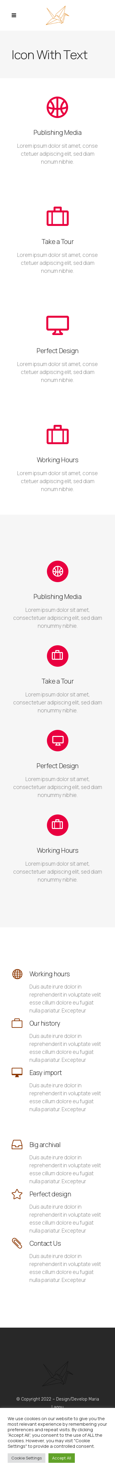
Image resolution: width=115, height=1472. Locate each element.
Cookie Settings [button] (26, 1458)
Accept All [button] (61, 1458)
